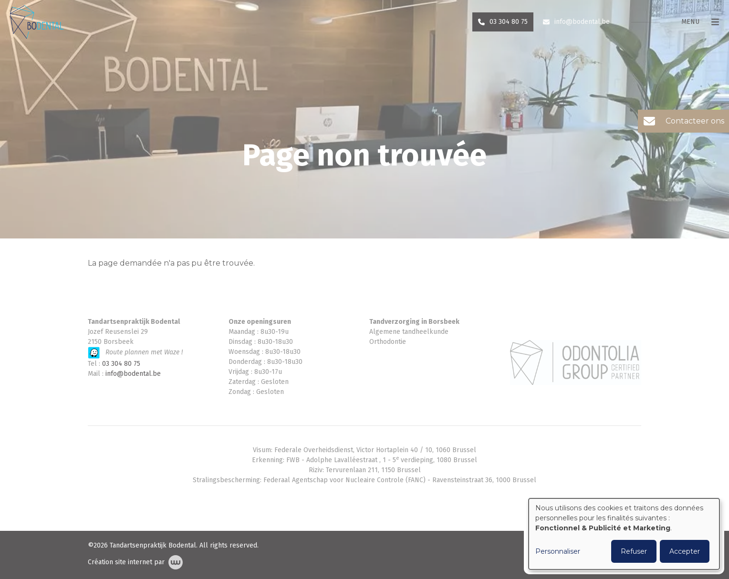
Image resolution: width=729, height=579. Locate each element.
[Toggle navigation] (695, 31)
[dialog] (624, 533)
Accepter (684, 551)
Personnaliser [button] (557, 551)
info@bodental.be (133, 374)
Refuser (634, 551)
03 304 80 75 (121, 364)
